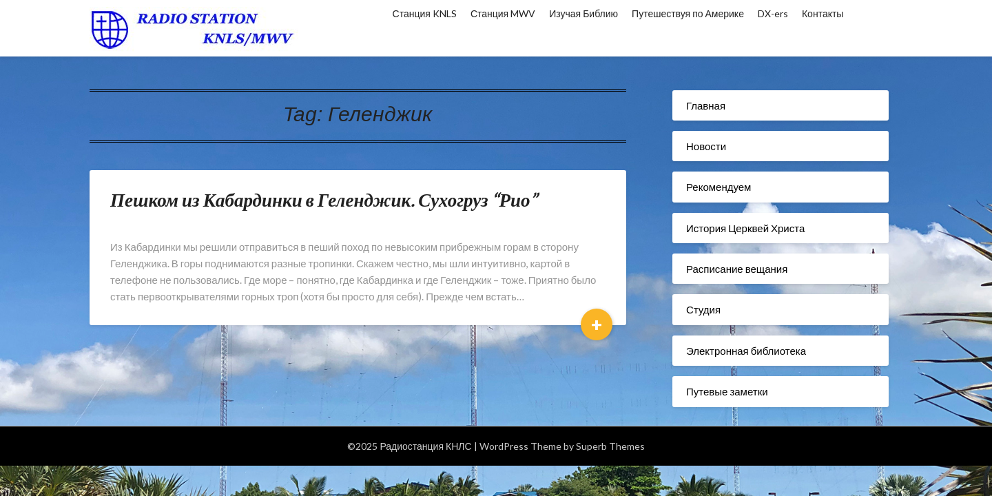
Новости (706, 146)
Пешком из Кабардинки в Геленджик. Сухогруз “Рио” (323, 199)
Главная (705, 105)
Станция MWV (503, 13)
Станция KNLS (425, 13)
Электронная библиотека (746, 350)
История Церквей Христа (745, 228)
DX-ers (773, 13)
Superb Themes (610, 446)
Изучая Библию (583, 13)
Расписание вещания (736, 268)
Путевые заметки (727, 391)
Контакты (822, 13)
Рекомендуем (718, 186)
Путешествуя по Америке (688, 13)
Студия (703, 309)
